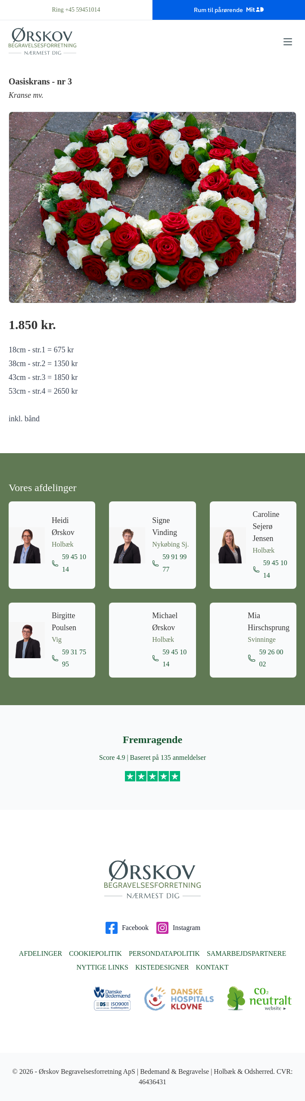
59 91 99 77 (169, 563)
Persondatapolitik (164, 953)
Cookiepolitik (95, 953)
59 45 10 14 (69, 563)
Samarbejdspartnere (246, 953)
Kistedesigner (162, 967)
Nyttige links (102, 967)
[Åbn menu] (287, 41)
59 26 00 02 (265, 658)
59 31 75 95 (69, 658)
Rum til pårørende (229, 9)
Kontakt (212, 967)
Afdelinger (40, 953)
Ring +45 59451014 (76, 9)
